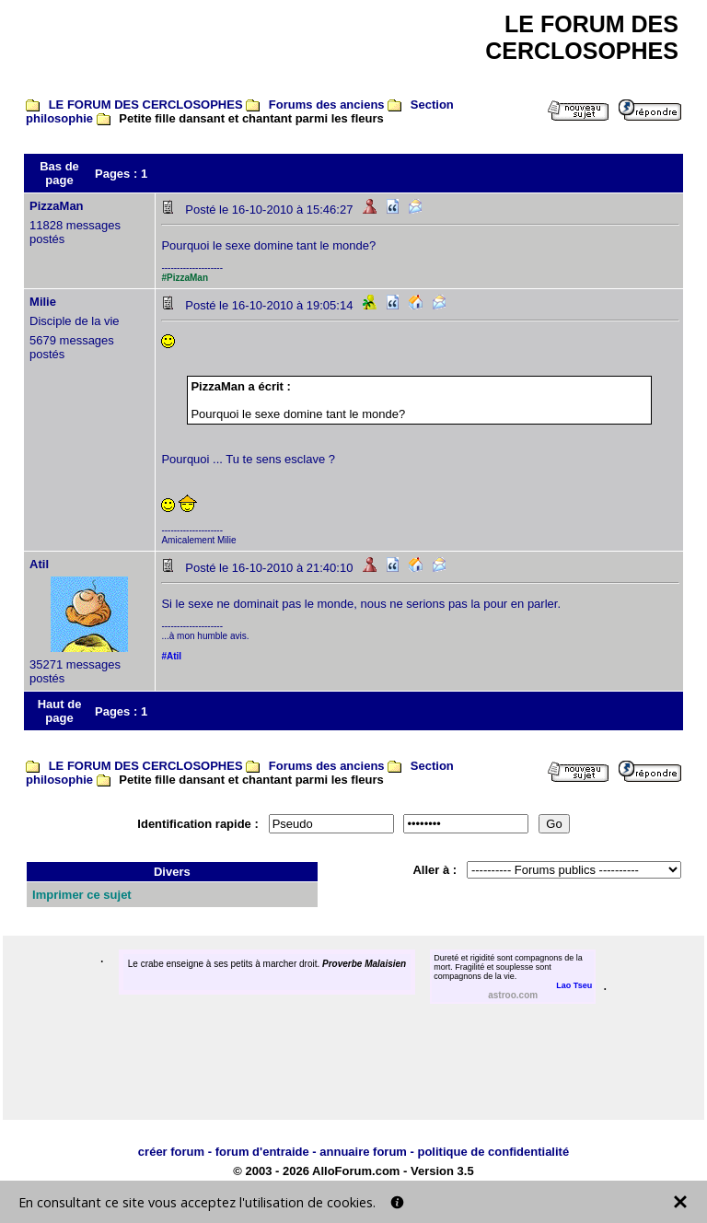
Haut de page (60, 711)
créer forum (171, 1152)
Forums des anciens (327, 104)
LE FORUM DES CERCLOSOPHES (146, 104)
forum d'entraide (262, 1152)
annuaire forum (363, 1152)
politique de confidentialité (493, 1152)
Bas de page (59, 173)
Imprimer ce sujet (82, 895)
